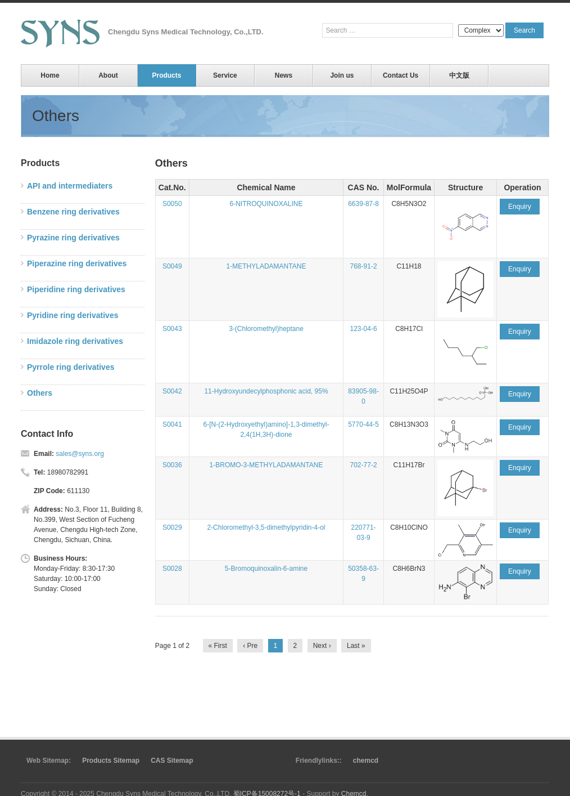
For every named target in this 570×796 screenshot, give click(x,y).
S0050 (172, 204)
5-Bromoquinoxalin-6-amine (266, 569)
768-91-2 (363, 266)
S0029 (172, 527)
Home (49, 75)
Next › (322, 646)
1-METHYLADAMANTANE (266, 266)
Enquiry (519, 207)
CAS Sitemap (172, 760)
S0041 (172, 424)
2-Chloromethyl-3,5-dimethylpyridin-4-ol (266, 527)
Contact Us (400, 75)
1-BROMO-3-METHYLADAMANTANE (266, 465)
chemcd (365, 760)
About (108, 75)
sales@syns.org (80, 454)
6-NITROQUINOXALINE (265, 204)
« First (218, 646)
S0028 (172, 569)
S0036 (172, 465)
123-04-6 (363, 329)
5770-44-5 (363, 424)
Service (225, 75)
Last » (356, 646)
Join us (342, 75)
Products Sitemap (110, 760)
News (283, 75)
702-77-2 (363, 465)
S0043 (172, 329)
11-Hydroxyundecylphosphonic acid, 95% (266, 391)
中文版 (459, 75)
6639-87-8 (363, 204)
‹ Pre (250, 646)
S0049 (172, 266)
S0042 (172, 391)
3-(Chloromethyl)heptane (266, 329)
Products (166, 75)
